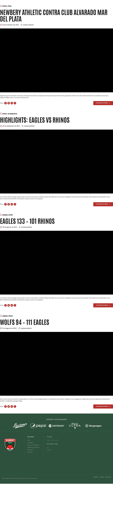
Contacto (52, 9)
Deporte (4, 114)
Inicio (12, 9)
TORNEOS (33, 9)
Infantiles (95, 477)
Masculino (108, 477)
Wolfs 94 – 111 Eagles (24, 322)
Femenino (101, 477)
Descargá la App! (42, 9)
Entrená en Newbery (22, 9)
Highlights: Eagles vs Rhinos (35, 119)
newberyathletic (28, 25)
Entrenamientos (12, 114)
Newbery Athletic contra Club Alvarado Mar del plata (54, 15)
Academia (5, 215)
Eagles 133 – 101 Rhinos (27, 221)
